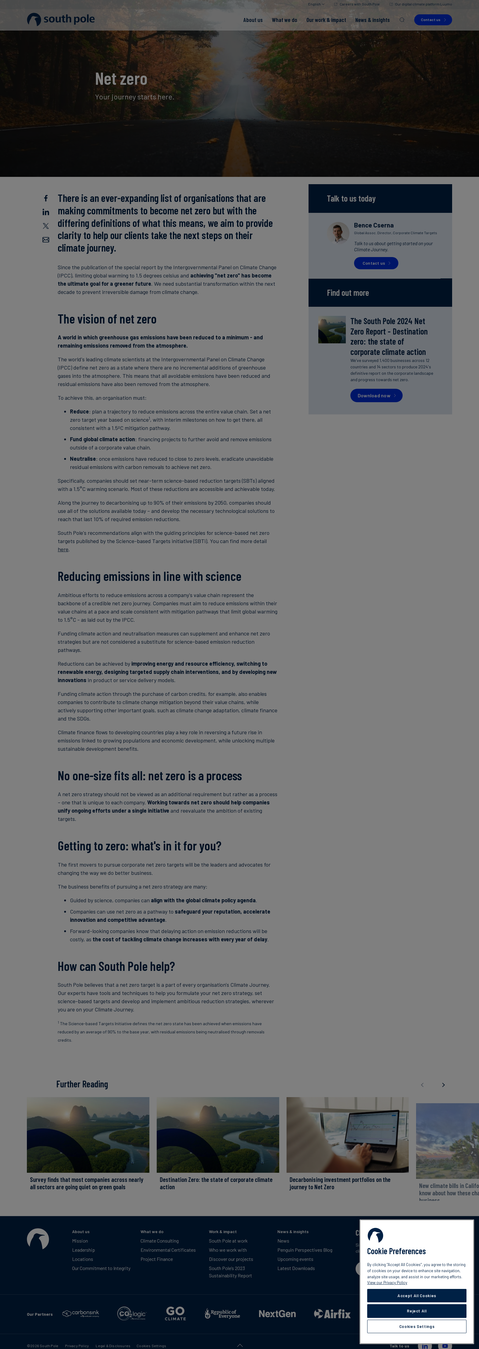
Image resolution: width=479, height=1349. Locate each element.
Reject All (417, 1310)
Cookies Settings (417, 1326)
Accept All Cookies (416, 1295)
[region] (417, 1281)
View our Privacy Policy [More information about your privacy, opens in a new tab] (387, 1282)
